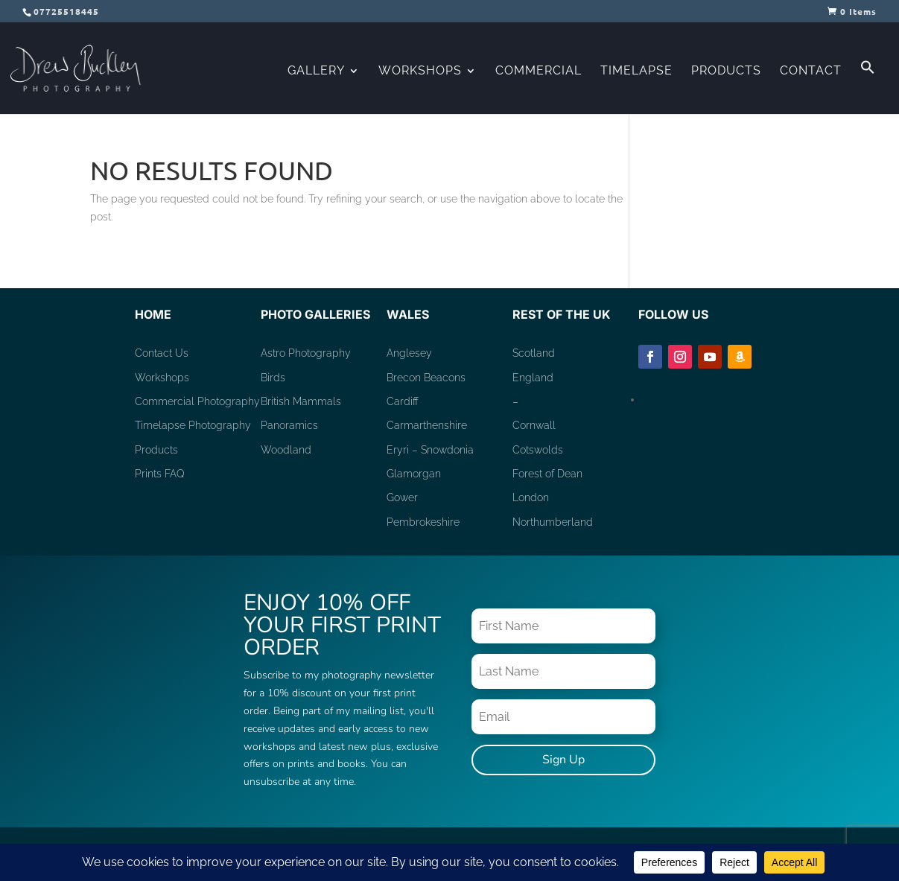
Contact (811, 71)
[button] (867, 87)
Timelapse (636, 71)
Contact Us (161, 353)
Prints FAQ (160, 474)
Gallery (316, 71)
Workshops (420, 71)
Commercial (538, 71)
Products (726, 71)
